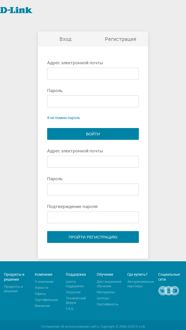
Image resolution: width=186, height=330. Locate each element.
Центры (103, 298)
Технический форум (76, 300)
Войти (93, 134)
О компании (44, 281)
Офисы (40, 293)
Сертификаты (107, 304)
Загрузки (73, 292)
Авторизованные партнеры (140, 283)
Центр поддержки (75, 283)
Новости (41, 287)
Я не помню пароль (63, 117)
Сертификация (46, 299)
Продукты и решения (13, 288)
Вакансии (42, 306)
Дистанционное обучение (109, 283)
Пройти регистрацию (93, 237)
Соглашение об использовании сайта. (70, 326)
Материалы (106, 292)
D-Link (140, 326)
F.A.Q (69, 308)
